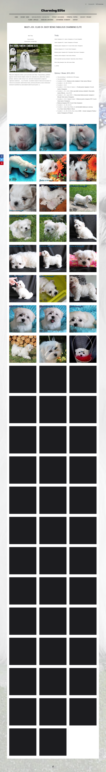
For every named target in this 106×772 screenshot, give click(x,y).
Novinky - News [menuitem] (25, 15)
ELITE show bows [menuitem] (99, 3)
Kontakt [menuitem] (75, 18)
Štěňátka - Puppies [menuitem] (72, 15)
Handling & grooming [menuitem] (47, 18)
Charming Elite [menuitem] (91, 3)
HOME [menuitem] (16, 15)
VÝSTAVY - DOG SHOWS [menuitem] (58, 15)
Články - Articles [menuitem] (33, 18)
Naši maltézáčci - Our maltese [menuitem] (40, 15)
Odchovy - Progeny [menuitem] (85, 15)
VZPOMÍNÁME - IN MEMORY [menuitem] (63, 18)
